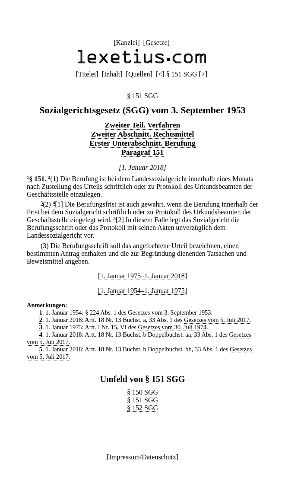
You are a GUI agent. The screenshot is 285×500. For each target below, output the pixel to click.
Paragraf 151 (142, 152)
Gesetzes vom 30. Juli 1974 (172, 327)
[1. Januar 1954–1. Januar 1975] (142, 290)
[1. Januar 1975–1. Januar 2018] (142, 276)
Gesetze (157, 42)
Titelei (87, 74)
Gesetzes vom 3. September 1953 (169, 312)
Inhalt (112, 74)
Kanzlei (126, 42)
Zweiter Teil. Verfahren (142, 125)
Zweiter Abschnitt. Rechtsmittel (142, 134)
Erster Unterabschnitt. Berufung (142, 143)
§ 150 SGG (142, 392)
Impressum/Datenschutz (142, 457)
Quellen (139, 74)
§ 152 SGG (142, 407)
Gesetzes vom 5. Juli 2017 (216, 319)
